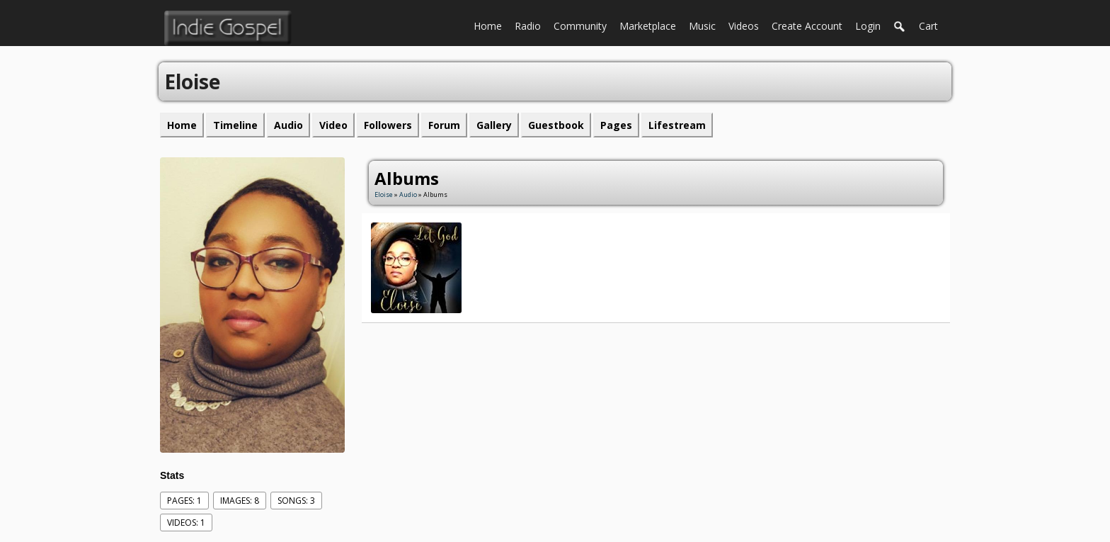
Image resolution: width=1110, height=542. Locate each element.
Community (583, 25)
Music (705, 25)
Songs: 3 (296, 501)
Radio (531, 25)
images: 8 (239, 501)
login (868, 26)
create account (807, 26)
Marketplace (650, 25)
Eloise (383, 194)
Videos (746, 25)
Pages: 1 (184, 501)
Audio (408, 194)
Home (491, 25)
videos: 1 (186, 522)
